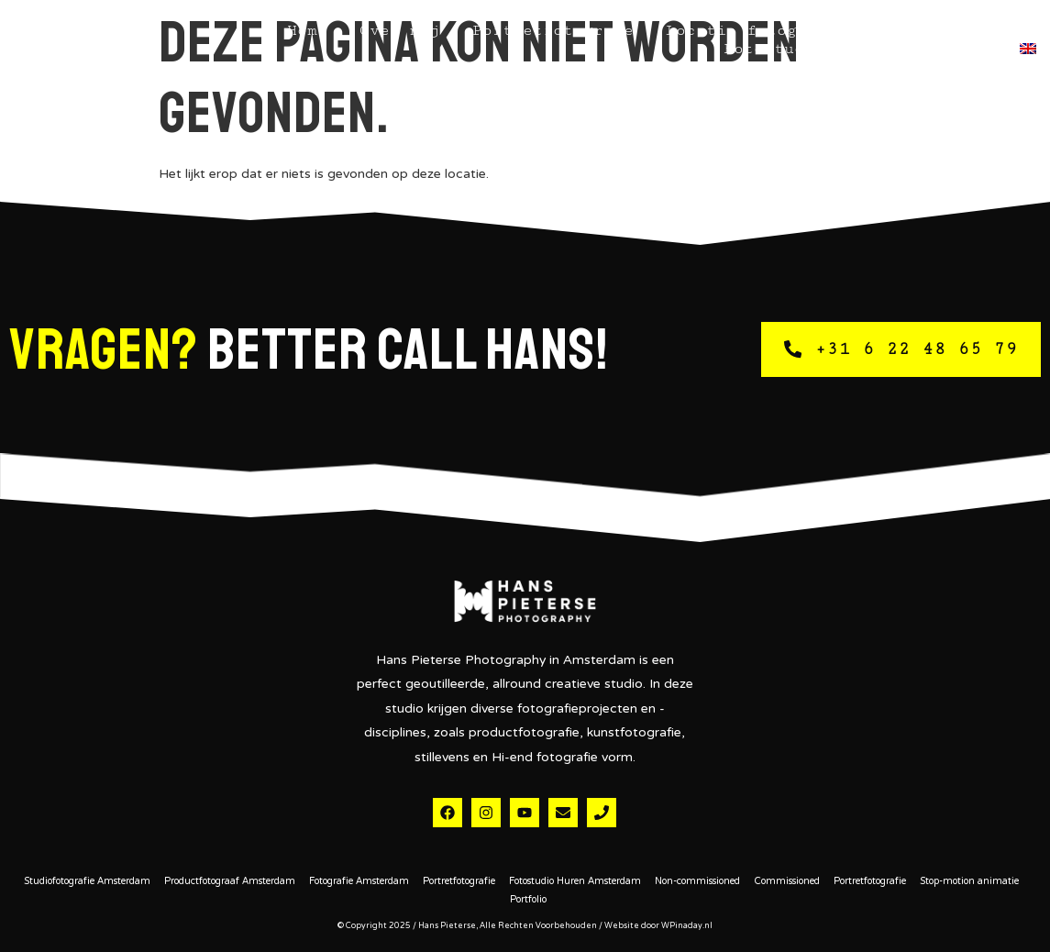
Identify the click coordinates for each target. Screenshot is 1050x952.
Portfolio (528, 900)
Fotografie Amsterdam (359, 882)
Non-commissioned (697, 882)
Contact (952, 48)
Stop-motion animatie (969, 882)
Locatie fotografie (751, 30)
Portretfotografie (553, 30)
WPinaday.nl (687, 925)
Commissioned (787, 882)
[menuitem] (1028, 48)
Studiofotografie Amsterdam (87, 882)
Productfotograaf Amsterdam (229, 882)
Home (307, 30)
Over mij (399, 30)
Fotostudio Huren (804, 48)
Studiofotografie (945, 30)
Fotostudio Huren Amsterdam (575, 882)
